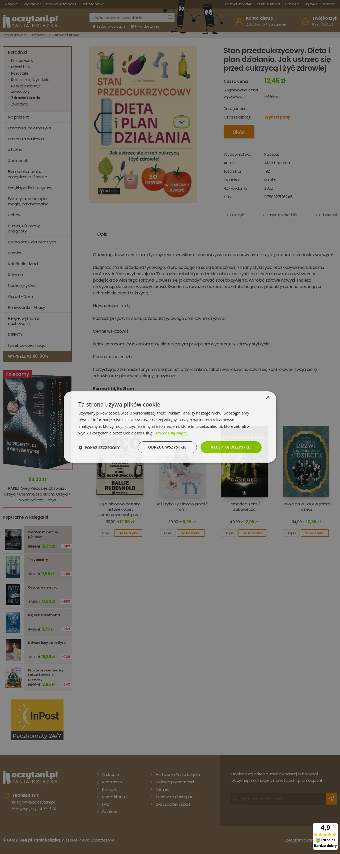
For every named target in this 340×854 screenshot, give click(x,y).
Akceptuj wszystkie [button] (231, 447)
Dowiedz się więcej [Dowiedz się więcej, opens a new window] (170, 433)
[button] (99, 447)
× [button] (268, 398)
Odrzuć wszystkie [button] (167, 447)
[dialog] (170, 427)
